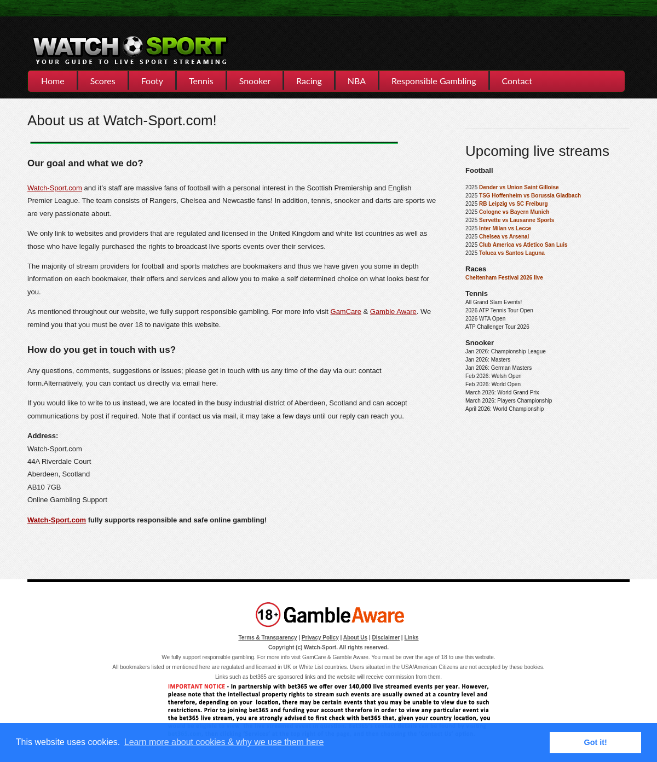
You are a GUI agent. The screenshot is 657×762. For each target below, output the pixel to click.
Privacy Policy (320, 638)
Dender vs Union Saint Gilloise (519, 187)
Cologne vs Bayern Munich (514, 212)
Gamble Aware (393, 311)
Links (411, 638)
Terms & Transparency (267, 638)
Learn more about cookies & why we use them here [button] (224, 742)
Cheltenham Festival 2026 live (504, 278)
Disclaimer (386, 638)
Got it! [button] (595, 742)
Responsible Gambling (433, 80)
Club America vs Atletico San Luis (523, 245)
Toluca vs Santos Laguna (512, 253)
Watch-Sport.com (54, 188)
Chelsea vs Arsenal (504, 237)
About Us (355, 638)
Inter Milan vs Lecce (505, 228)
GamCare (346, 311)
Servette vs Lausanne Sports (516, 220)
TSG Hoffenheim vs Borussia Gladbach (530, 196)
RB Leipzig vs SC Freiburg (513, 204)
